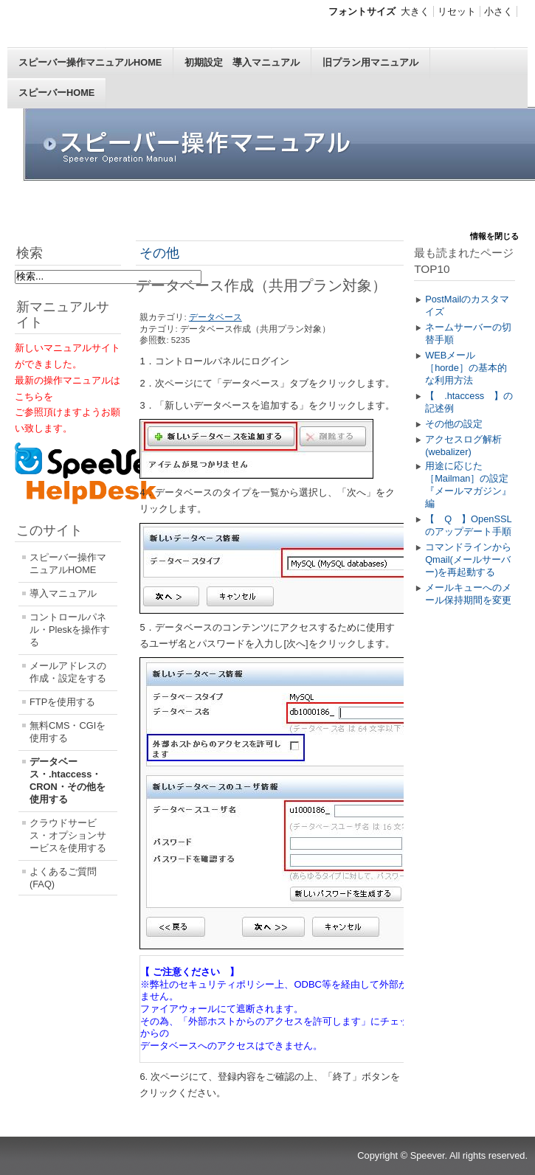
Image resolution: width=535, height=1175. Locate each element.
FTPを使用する (62, 701)
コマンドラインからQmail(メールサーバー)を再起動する (468, 559)
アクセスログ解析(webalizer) (463, 445)
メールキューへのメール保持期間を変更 (468, 594)
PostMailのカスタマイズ (467, 305)
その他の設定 (454, 423)
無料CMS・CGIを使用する (68, 732)
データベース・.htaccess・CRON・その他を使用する (68, 780)
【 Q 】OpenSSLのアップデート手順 (468, 525)
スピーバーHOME (56, 92)
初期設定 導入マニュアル (242, 62)
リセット (457, 11)
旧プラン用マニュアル (370, 62)
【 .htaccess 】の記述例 (469, 402)
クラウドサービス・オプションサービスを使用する (68, 835)
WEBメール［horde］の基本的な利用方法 (466, 368)
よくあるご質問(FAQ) (63, 878)
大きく (415, 11)
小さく (498, 11)
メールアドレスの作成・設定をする (68, 672)
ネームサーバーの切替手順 (468, 333)
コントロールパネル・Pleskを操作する (70, 629)
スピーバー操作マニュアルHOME (90, 62)
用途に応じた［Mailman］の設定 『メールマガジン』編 (470, 484)
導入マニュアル (63, 593)
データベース (215, 317)
